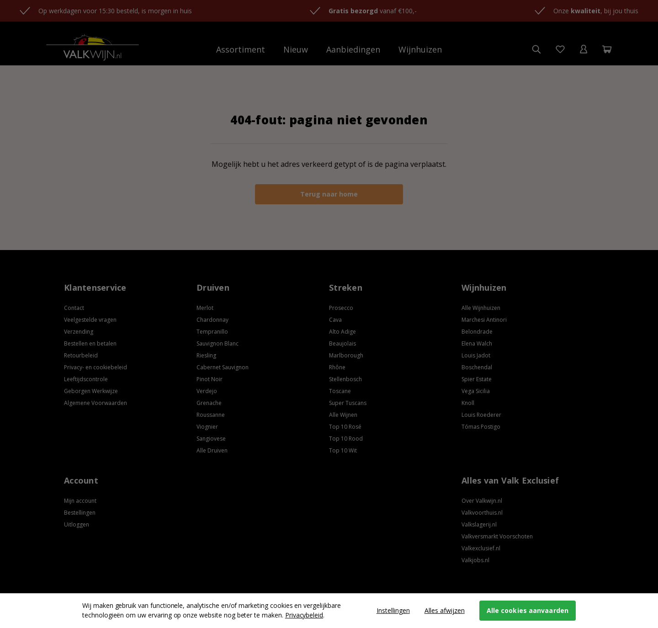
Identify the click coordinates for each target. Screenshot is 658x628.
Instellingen (393, 610)
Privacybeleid (304, 615)
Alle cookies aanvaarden (527, 610)
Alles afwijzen (445, 610)
